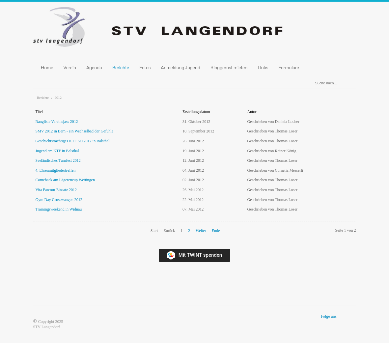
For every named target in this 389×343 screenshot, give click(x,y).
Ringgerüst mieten (229, 67)
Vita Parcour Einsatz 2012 (56, 189)
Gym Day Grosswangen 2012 (59, 199)
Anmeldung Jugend (180, 67)
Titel (39, 111)
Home (47, 67)
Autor (252, 111)
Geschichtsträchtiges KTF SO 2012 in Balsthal (73, 141)
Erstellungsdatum (196, 111)
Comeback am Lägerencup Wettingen (65, 180)
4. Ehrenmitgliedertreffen (56, 170)
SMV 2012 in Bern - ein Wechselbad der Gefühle (75, 131)
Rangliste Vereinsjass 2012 (57, 121)
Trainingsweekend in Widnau (59, 209)
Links (263, 67)
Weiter (201, 230)
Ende (216, 230)
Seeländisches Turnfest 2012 (58, 160)
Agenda (94, 67)
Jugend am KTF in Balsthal (57, 151)
